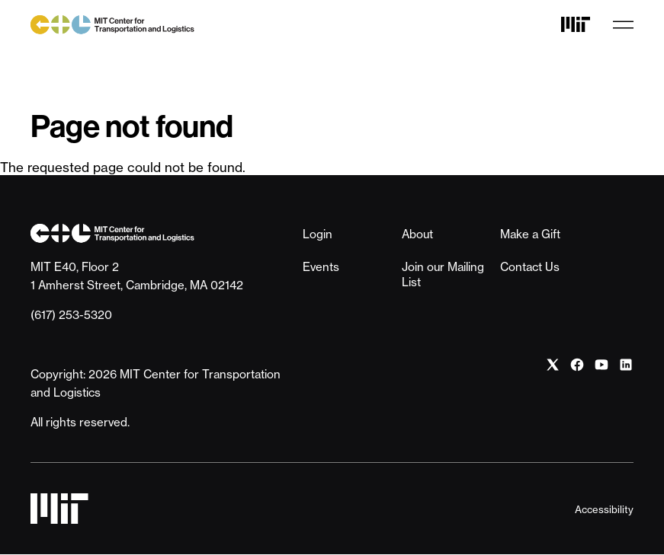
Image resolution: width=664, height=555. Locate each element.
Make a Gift (530, 234)
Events (321, 267)
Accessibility (604, 509)
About (417, 234)
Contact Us (530, 267)
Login (317, 234)
